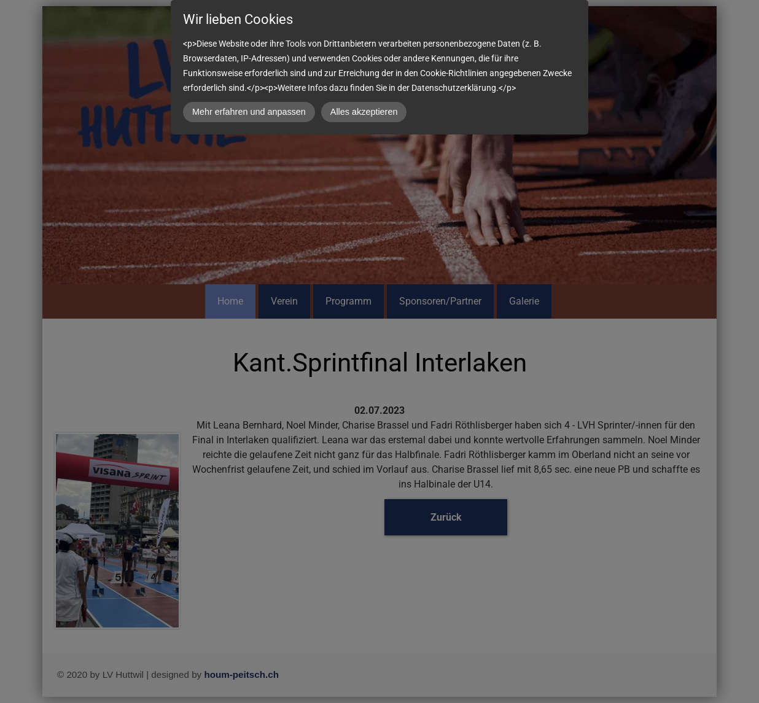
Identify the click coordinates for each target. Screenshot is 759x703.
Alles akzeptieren (364, 112)
